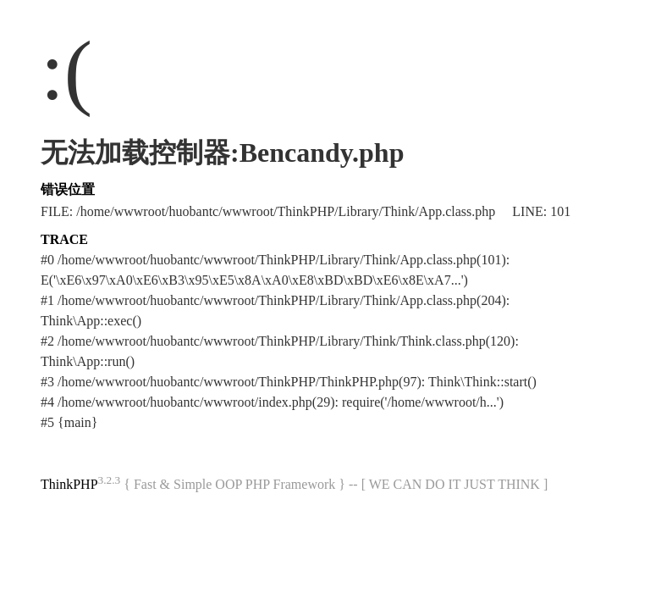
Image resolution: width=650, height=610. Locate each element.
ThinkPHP (69, 484)
